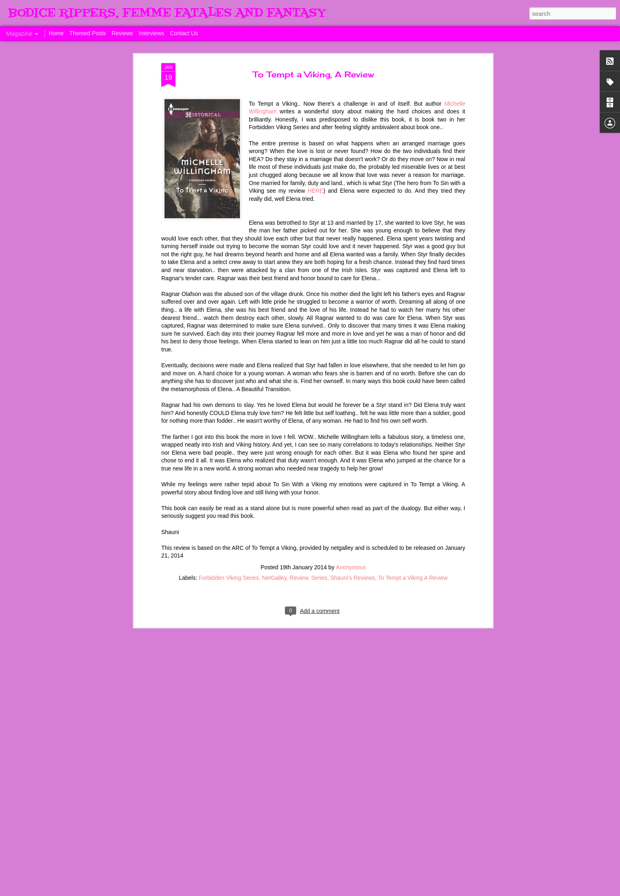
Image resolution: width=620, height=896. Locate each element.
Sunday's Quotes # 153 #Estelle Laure (297, 704)
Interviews (151, 33)
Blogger (437, 891)
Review (299, 404)
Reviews (122, 33)
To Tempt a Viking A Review (412, 404)
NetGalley (274, 404)
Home (56, 33)
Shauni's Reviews (352, 404)
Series (319, 404)
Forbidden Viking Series (229, 404)
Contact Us (184, 33)
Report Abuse (461, 891)
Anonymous (351, 393)
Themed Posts (87, 33)
